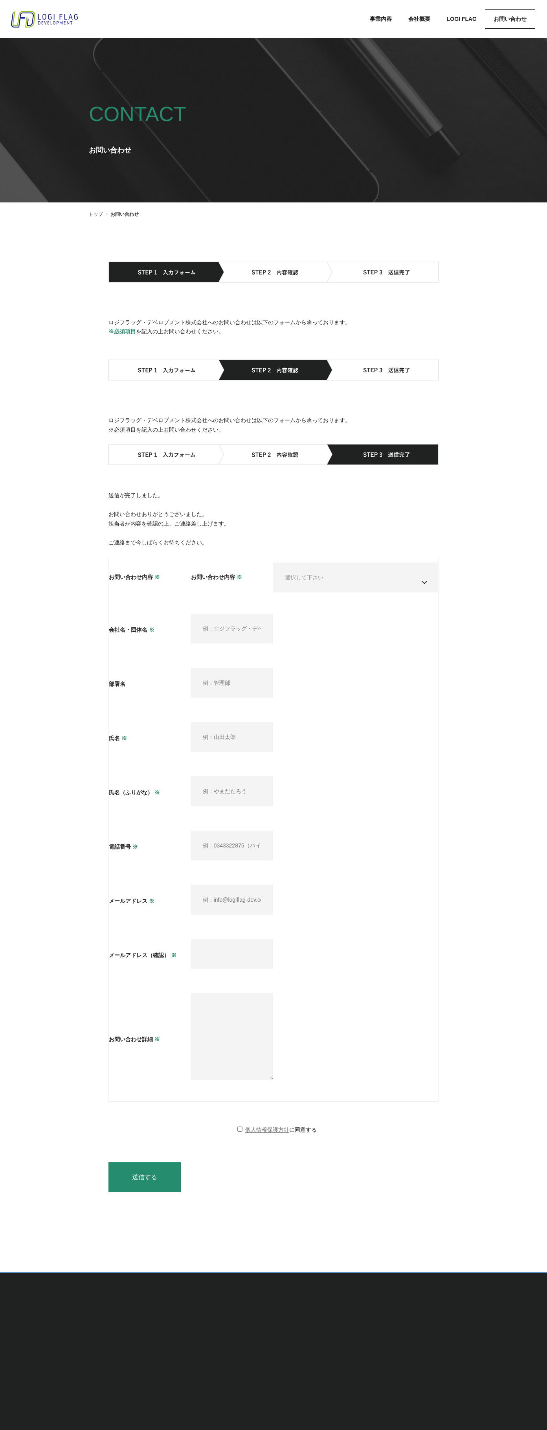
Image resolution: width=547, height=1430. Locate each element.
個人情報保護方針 (267, 1141)
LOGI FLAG (388, 1338)
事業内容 (310, 1338)
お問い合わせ (434, 1338)
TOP (277, 1338)
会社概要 (347, 1338)
